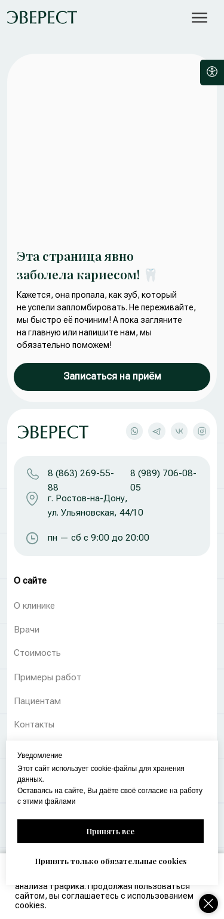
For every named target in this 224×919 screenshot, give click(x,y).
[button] (199, 17)
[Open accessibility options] (212, 72)
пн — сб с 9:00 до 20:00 (98, 537)
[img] (42, 17)
